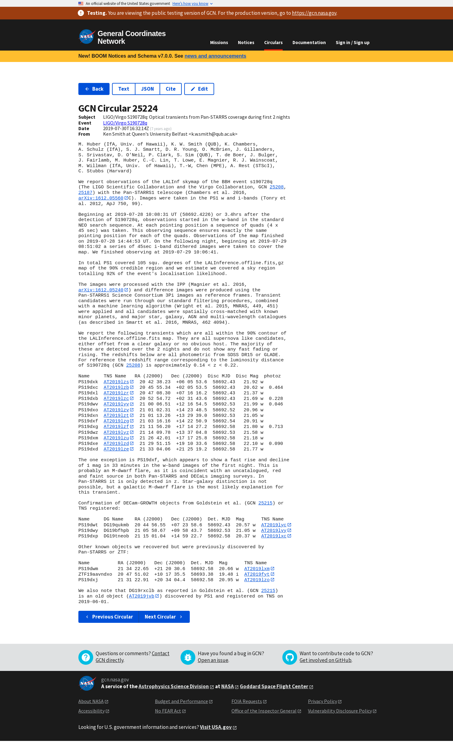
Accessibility (91, 713)
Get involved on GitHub (325, 663)
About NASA (91, 704)
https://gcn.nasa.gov (314, 13)
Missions (219, 42)
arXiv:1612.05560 (100, 198)
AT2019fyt (257, 576)
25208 (277, 187)
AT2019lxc (273, 538)
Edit (199, 88)
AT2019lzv (116, 411)
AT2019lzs (116, 382)
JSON (147, 88)
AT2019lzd (116, 445)
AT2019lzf (116, 428)
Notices (246, 42)
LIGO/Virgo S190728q (125, 123)
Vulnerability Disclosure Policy (340, 713)
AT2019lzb (116, 387)
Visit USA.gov (216, 730)
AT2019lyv (116, 405)
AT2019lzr (116, 393)
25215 (265, 505)
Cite (171, 88)
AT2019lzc (116, 399)
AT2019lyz (116, 434)
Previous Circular (109, 619)
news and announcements (215, 56)
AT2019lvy (273, 532)
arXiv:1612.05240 (100, 290)
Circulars (273, 42)
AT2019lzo (257, 582)
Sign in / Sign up (353, 42)
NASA (227, 689)
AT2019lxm (257, 571)
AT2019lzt (116, 416)
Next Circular (164, 619)
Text (123, 88)
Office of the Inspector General (264, 713)
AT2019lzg (116, 422)
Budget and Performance (181, 704)
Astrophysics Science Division (174, 689)
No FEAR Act (168, 713)
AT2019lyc (273, 527)
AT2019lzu (116, 439)
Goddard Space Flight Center (274, 689)
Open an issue (213, 663)
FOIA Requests (246, 704)
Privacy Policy (322, 704)
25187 (85, 193)
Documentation (309, 42)
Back (94, 88)
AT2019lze (116, 451)
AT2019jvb (141, 599)
